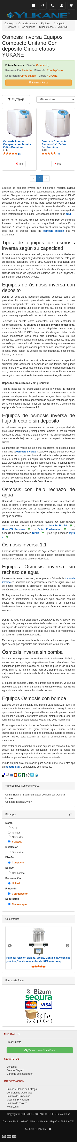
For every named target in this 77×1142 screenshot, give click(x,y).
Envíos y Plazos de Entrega (22, 1089)
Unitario (14, 883)
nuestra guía (13, 766)
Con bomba (16, 873)
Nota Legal (12, 1106)
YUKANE (15, 841)
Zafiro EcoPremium (49, 529)
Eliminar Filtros (38, 82)
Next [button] (68, 946)
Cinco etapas (17, 904)
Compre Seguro (15, 1070)
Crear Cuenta (14, 1042)
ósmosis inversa (53, 230)
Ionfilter (14, 832)
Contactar (12, 1066)
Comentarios (12, 919)
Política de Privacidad (18, 1096)
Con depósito (18, 893)
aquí (68, 213)
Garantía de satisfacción (20, 1073)
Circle (35, 533)
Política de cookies (17, 1103)
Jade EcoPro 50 (57, 525)
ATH (12, 828)
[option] (38, 948)
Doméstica (16, 852)
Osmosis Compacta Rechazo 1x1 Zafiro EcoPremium (54, 144)
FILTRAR (16, 99)
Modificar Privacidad (18, 1099)
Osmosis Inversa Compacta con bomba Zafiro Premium (17, 144)
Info (19, 163)
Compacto (16, 862)
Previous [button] (10, 946)
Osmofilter (15, 837)
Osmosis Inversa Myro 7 (18, 801)
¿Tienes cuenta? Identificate (39, 1050)
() (12, 153)
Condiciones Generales (19, 1092)
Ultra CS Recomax (13, 529)
